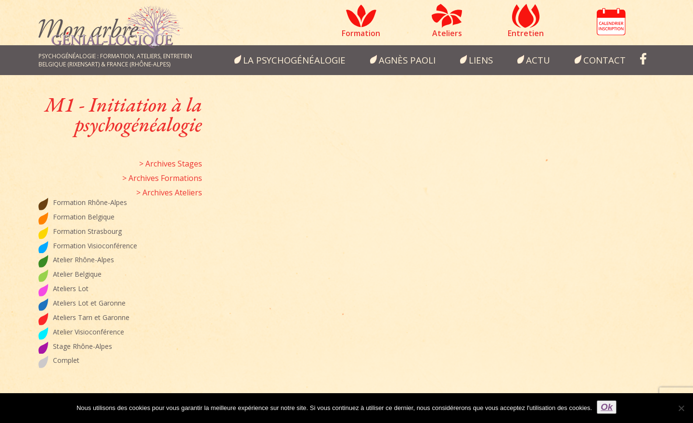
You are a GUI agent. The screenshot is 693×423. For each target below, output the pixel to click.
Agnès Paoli (407, 60)
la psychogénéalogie (294, 60)
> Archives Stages (170, 163)
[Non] (681, 408)
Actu (538, 60)
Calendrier (611, 21)
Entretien (526, 33)
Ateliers (447, 33)
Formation (361, 33)
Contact (604, 60)
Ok (607, 407)
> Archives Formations (162, 178)
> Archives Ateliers (169, 192)
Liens (481, 60)
